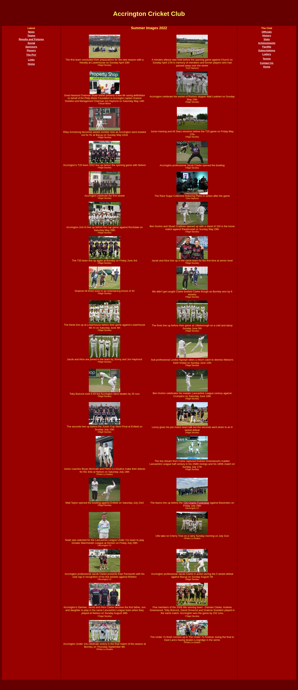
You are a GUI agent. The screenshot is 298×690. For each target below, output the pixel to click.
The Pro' (31, 54)
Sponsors (31, 46)
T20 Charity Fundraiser (196, 502)
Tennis (267, 58)
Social (31, 43)
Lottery (266, 54)
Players (31, 50)
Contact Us (266, 63)
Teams (31, 35)
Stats (267, 39)
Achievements (266, 43)
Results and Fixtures (31, 39)
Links (31, 59)
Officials (267, 31)
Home (31, 64)
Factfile (266, 46)
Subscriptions (266, 50)
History (266, 35)
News (31, 31)
